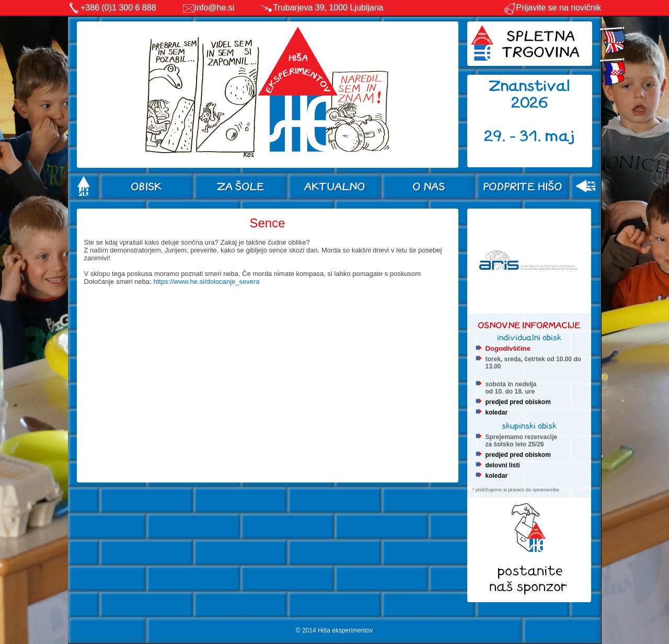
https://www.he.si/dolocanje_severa (206, 281)
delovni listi (503, 465)
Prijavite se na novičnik (552, 7)
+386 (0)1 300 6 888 (118, 7)
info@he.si (215, 7)
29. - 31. (514, 136)
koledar (497, 412)
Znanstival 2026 (529, 94)
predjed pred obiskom (518, 402)
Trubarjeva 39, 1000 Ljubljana (328, 7)
